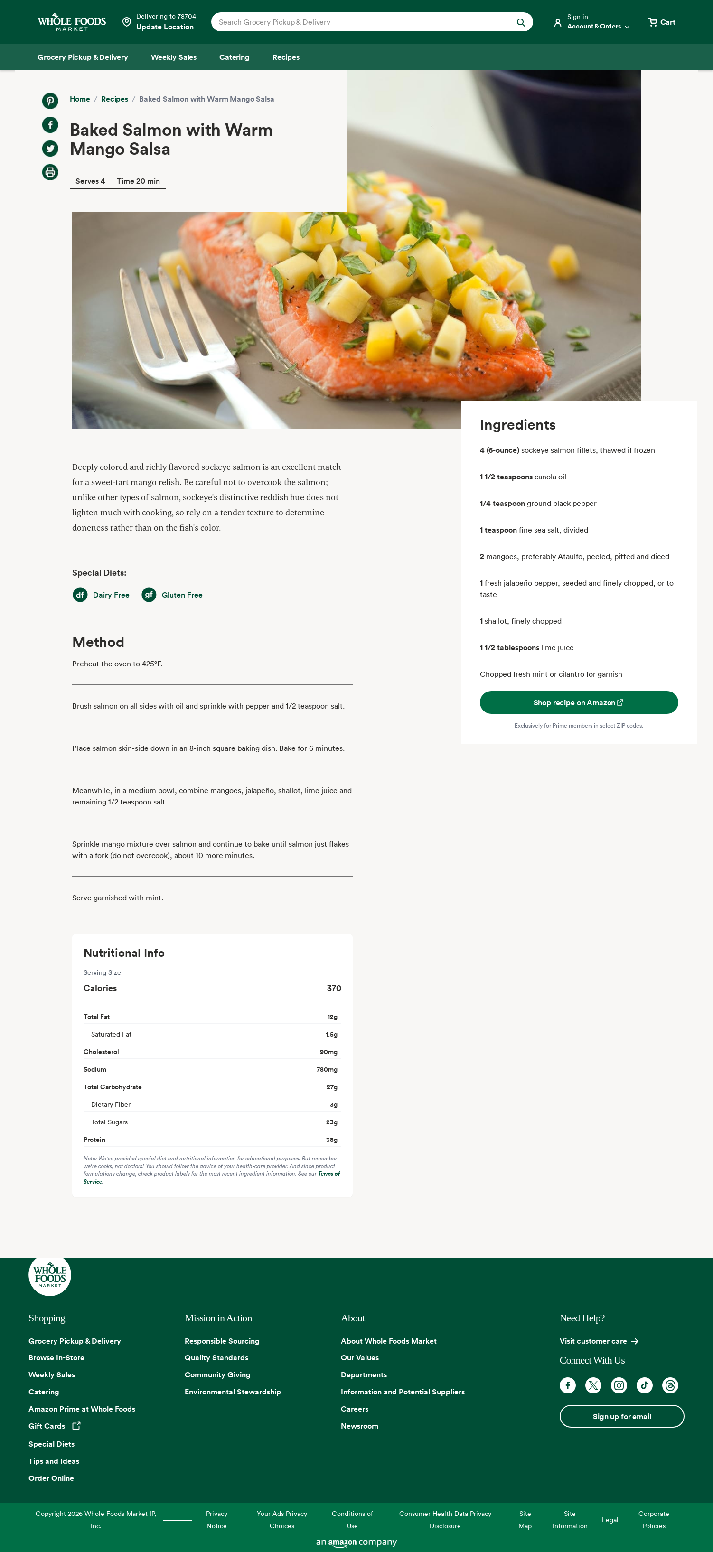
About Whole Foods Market (389, 1341)
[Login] (592, 22)
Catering (43, 1391)
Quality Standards (216, 1357)
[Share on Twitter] (50, 148)
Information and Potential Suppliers (403, 1391)
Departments (364, 1374)
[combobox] (357, 22)
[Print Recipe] (50, 172)
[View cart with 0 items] (661, 22)
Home (80, 98)
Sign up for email (622, 1416)
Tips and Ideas (53, 1461)
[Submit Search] (521, 22)
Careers (354, 1408)
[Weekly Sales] (174, 57)
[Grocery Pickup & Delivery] (83, 57)
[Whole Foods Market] (72, 22)
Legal (610, 1519)
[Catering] (234, 57)
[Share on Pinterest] (50, 101)
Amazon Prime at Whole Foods (81, 1408)
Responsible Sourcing (222, 1341)
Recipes (114, 98)
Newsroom (359, 1426)
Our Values (360, 1357)
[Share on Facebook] (50, 125)
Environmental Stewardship (233, 1391)
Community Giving (218, 1374)
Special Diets (51, 1444)
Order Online (51, 1478)
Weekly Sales (51, 1374)
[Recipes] (286, 57)
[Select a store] (158, 21)
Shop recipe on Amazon (579, 702)
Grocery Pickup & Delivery (74, 1341)
